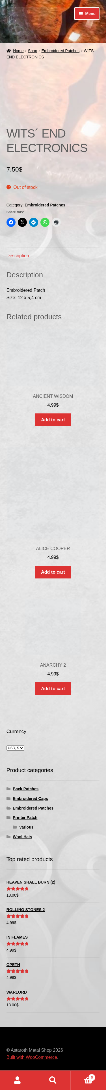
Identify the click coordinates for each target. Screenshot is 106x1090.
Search (53, 1080)
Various (26, 827)
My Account (17, 1080)
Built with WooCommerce (32, 1057)
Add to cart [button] (53, 419)
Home (18, 50)
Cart (83, 1076)
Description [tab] (18, 255)
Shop (32, 50)
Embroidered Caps (30, 798)
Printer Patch (25, 817)
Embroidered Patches (61, 50)
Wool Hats (22, 837)
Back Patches (25, 789)
